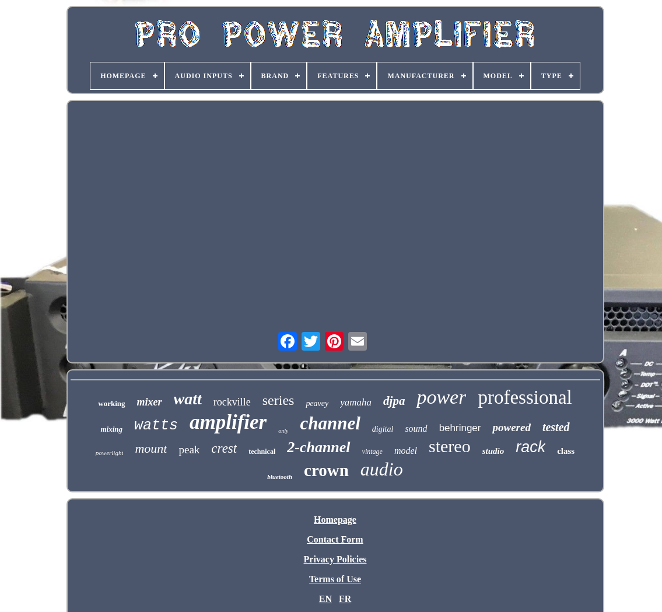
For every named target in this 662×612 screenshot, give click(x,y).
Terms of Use (335, 579)
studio (493, 451)
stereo (450, 446)
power (441, 397)
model (405, 451)
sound (416, 428)
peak (188, 449)
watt (188, 399)
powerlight (110, 452)
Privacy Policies (335, 559)
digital (383, 429)
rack (530, 447)
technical (261, 451)
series (278, 400)
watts (156, 425)
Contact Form (335, 539)
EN (325, 599)
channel (330, 423)
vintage (372, 451)
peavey (317, 403)
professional (525, 397)
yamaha (356, 402)
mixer (149, 402)
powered (511, 427)
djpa (394, 401)
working (111, 403)
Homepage (335, 519)
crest (224, 448)
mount (151, 448)
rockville (232, 402)
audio (381, 469)
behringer (460, 427)
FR (345, 599)
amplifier (228, 422)
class (566, 451)
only (283, 431)
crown (326, 470)
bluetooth (279, 476)
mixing (111, 429)
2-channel (318, 447)
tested (556, 427)
